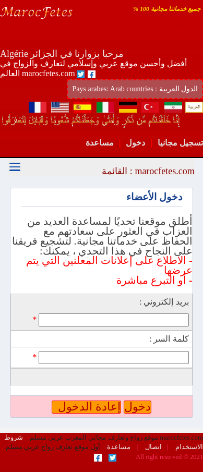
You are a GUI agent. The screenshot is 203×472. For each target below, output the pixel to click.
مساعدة (100, 142)
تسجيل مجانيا (180, 142)
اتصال (153, 447)
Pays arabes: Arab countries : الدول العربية (135, 89)
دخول (135, 142)
